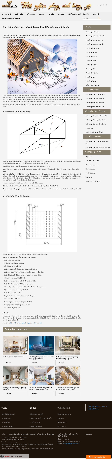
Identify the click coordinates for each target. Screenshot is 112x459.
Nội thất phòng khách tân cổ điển (97, 116)
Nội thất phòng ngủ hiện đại (95, 98)
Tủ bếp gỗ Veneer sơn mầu (95, 44)
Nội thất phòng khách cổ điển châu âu (97, 142)
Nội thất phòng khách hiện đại (96, 94)
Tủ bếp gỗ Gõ (90, 69)
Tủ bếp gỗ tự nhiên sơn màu (95, 36)
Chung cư (89, 177)
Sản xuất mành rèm (92, 165)
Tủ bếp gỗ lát (90, 77)
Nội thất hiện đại (93, 90)
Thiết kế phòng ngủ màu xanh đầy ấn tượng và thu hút (41, 358)
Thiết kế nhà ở (90, 173)
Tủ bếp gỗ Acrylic (91, 56)
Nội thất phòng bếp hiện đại (95, 102)
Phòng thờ (89, 128)
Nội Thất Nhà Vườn (92, 161)
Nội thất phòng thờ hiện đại (95, 107)
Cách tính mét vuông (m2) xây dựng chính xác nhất (26, 323)
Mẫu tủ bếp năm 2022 (93, 85)
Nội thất (33, 408)
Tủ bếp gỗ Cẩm (91, 65)
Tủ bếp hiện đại (91, 81)
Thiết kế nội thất (93, 152)
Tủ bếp (88, 27)
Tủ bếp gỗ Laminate (92, 48)
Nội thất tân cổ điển (95, 111)
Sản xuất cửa (90, 169)
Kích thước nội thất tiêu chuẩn (13, 357)
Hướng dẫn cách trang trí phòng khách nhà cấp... (14, 388)
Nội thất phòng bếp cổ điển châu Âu (41, 418)
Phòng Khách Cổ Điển (36, 414)
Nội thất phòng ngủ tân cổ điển (96, 120)
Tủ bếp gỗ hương (91, 60)
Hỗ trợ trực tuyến (97, 457)
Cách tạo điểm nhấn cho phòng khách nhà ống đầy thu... (66, 358)
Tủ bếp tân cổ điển (92, 73)
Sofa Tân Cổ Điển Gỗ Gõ (94, 132)
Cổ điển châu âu (93, 137)
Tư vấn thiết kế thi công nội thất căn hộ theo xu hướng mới (40, 388)
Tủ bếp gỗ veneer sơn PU (94, 40)
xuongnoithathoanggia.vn (71, 443)
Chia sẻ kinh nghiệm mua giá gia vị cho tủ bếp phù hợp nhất (67, 388)
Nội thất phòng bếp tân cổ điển (96, 124)
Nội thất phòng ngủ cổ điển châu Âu (98, 147)
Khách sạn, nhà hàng (93, 181)
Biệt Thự (88, 156)
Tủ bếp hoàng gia (91, 52)
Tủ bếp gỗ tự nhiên (92, 32)
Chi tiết (8, 363)
